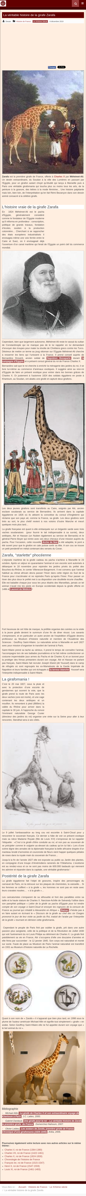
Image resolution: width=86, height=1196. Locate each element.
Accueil (22, 1187)
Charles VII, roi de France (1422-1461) (24, 1153)
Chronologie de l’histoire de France (22, 1159)
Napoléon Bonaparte (59, 358)
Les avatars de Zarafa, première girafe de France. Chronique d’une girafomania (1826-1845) (38, 1130)
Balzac (64, 910)
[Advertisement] (43, 44)
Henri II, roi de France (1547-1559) (22, 1166)
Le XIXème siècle (58, 1187)
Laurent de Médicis (20, 589)
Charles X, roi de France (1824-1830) (23, 1156)
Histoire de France (37, 1187)
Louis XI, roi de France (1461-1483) (23, 1169)
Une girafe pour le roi (35, 1121)
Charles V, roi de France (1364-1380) (23, 1149)
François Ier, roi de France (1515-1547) (24, 1163)
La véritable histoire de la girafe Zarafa (29, 15)
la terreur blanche (59, 669)
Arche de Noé (50, 542)
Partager (52, 67)
